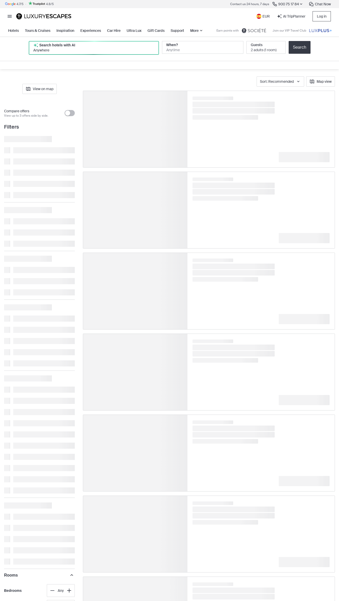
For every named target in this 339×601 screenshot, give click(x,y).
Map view (320, 81)
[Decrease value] (52, 590)
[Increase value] (69, 590)
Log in (322, 16)
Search (299, 47)
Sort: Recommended (280, 81)
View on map (39, 88)
